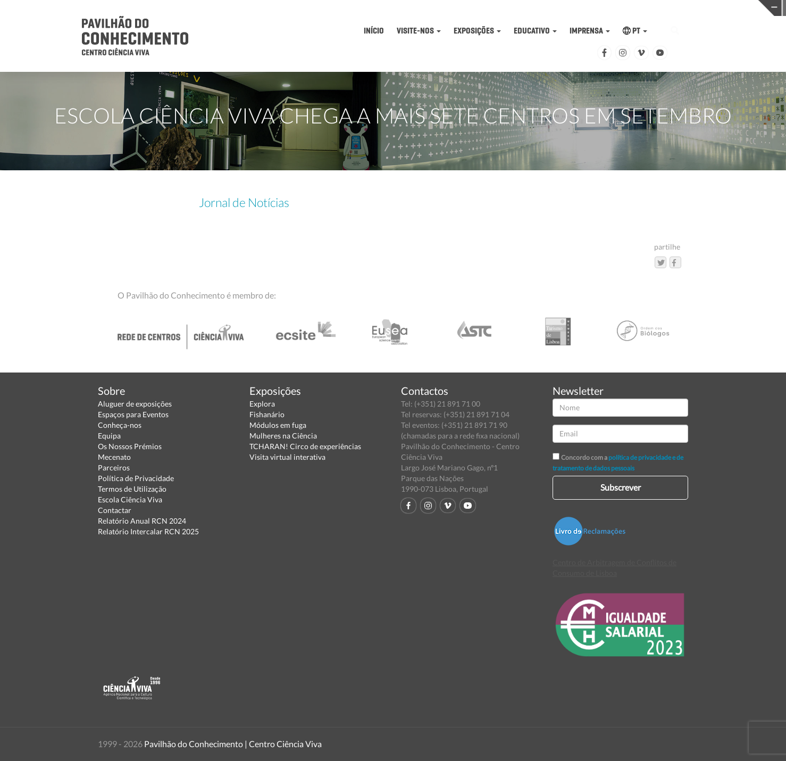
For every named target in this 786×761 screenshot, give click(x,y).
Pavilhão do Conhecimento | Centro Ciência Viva (233, 744)
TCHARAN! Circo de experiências (305, 446)
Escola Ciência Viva (130, 499)
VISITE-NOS (419, 30)
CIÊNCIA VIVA (560, 7)
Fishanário (267, 414)
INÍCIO (374, 30)
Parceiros (114, 467)
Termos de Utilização (132, 488)
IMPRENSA (590, 30)
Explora (262, 403)
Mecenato (114, 456)
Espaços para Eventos (133, 414)
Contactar (114, 510)
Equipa (109, 435)
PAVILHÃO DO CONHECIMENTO (390, 8)
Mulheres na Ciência (283, 435)
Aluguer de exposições (135, 403)
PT (635, 30)
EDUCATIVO (535, 30)
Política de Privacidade (136, 478)
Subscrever (620, 487)
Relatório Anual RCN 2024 (142, 520)
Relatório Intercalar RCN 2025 (148, 531)
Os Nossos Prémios (130, 446)
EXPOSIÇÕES (477, 30)
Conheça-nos (119, 424)
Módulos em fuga (277, 424)
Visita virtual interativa (287, 456)
